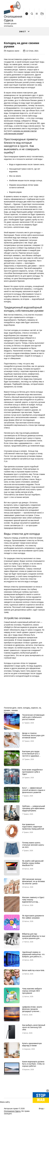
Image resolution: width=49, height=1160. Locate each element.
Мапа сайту (5, 1125)
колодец (26, 731)
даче (14, 731)
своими (14, 733)
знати (19, 731)
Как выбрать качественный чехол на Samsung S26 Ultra (33, 1050)
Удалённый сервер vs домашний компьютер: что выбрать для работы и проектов (33, 978)
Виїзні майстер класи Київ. (33, 994)
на (40, 731)
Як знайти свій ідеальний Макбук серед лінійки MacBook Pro (33, 886)
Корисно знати (13, 74)
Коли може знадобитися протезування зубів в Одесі (32, 795)
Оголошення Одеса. (12, 1134)
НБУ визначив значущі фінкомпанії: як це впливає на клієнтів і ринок (33, 904)
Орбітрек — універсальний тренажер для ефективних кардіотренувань (33, 831)
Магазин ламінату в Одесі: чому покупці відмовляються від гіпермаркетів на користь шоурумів (33, 925)
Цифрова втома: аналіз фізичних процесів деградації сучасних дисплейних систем (32, 1033)
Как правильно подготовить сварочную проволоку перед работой (33, 850)
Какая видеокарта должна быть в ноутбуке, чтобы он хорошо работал (33, 1087)
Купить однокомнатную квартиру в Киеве (32, 1068)
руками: (7, 733)
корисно (34, 731)
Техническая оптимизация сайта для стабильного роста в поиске (33, 740)
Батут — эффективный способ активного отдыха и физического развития (33, 813)
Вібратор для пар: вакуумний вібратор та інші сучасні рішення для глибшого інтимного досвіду (33, 961)
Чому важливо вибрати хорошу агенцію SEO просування (32, 1014)
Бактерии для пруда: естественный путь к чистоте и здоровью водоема (31, 778)
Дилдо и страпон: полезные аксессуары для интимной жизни (33, 758)
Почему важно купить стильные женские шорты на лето (33, 868)
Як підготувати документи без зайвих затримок (33, 940)
